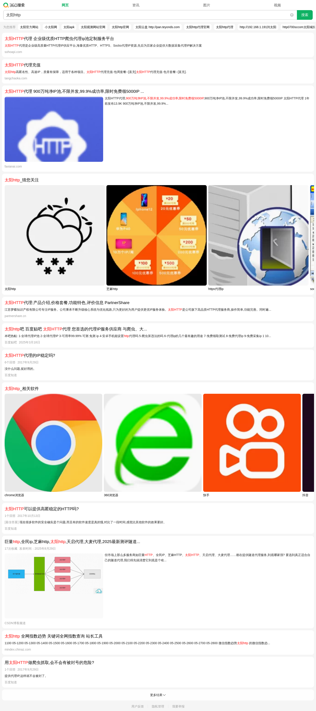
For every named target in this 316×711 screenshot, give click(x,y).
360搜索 (15, 5)
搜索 (304, 15)
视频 (277, 5)
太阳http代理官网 (198, 27)
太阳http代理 (224, 27)
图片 (206, 5)
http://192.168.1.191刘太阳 (258, 27)
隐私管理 (158, 706)
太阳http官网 (120, 27)
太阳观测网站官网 (93, 27)
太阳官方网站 (29, 27)
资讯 (135, 5)
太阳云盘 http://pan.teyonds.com (157, 27)
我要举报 (178, 706)
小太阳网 (51, 27)
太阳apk (69, 27)
